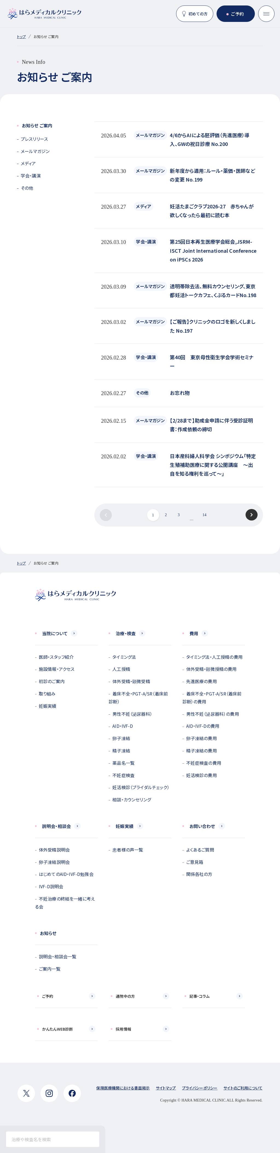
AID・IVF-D (122, 726)
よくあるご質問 (200, 849)
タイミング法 (124, 657)
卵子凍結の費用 (201, 738)
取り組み (47, 693)
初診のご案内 (52, 681)
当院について (55, 633)
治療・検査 (126, 633)
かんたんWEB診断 (57, 1029)
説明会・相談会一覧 (57, 956)
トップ (21, 36)
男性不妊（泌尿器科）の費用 (212, 714)
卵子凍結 (121, 738)
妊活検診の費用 (201, 775)
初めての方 (198, 13)
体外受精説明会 (54, 849)
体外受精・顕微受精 (131, 681)
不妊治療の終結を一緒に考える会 (65, 902)
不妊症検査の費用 (203, 763)
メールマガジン (35, 151)
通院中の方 (125, 996)
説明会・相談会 (56, 826)
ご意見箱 (194, 862)
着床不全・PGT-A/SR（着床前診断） (138, 697)
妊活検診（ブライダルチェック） (140, 787)
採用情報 (123, 1029)
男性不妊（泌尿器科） (132, 714)
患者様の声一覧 (127, 849)
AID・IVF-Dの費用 (203, 726)
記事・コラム (199, 996)
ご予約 (237, 13)
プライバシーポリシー (200, 1088)
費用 (193, 633)
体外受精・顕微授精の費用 (211, 669)
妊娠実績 (48, 706)
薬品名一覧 (123, 763)
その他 (27, 188)
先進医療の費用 (201, 681)
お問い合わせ (202, 826)
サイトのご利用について (242, 1088)
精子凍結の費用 (201, 750)
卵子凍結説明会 (54, 862)
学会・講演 (31, 175)
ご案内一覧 (49, 968)
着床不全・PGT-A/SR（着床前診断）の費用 (212, 697)
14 (204, 515)
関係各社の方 (199, 874)
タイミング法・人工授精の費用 (214, 657)
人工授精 (121, 669)
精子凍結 (121, 750)
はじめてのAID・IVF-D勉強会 (66, 874)
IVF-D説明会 (51, 886)
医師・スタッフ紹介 (56, 657)
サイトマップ (166, 1088)
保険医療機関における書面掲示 (123, 1088)
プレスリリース (34, 139)
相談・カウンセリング (131, 799)
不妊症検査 (123, 775)
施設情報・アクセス (56, 669)
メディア (28, 163)
